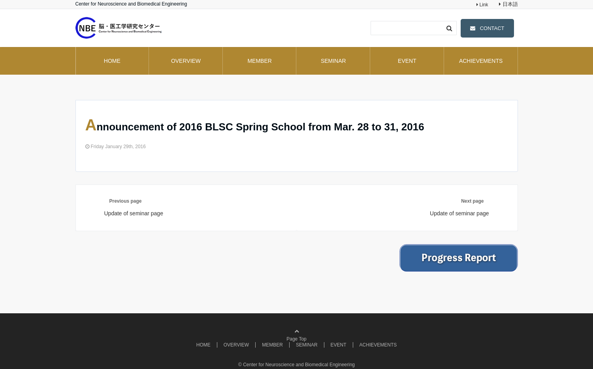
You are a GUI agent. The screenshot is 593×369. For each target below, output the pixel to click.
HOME (112, 61)
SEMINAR (333, 61)
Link (483, 5)
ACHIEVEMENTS (481, 61)
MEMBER (259, 61)
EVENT (407, 61)
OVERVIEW (186, 61)
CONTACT (492, 28)
